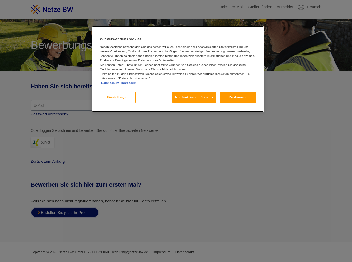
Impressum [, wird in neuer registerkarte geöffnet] (129, 82)
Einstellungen (118, 97)
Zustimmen (238, 97)
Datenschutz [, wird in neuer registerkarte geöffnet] (110, 82)
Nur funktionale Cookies (194, 97)
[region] (178, 69)
